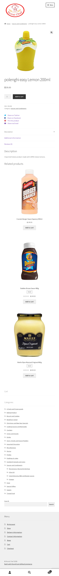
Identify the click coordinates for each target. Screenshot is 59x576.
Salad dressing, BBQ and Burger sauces (21, 476)
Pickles (9, 455)
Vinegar (11, 479)
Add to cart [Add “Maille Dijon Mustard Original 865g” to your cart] (29, 375)
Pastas (9, 451)
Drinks (9, 437)
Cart (8, 544)
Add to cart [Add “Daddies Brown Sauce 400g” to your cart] (29, 302)
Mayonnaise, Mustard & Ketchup (19, 469)
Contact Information (14, 536)
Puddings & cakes (12, 458)
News (9, 540)
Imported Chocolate (13, 444)
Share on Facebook (14, 118)
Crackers (9, 430)
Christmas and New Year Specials (17, 423)
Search (6, 501)
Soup (8, 483)
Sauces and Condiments (19, 24)
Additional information (12, 138)
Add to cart (19, 97)
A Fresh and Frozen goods (15, 409)
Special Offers (11, 486)
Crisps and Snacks (13, 434)
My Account (11, 524)
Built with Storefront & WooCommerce (18, 564)
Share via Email (13, 123)
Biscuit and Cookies (13, 416)
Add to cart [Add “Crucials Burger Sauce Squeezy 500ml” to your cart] (29, 228)
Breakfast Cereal (12, 420)
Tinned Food (11, 493)
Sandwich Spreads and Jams (16, 462)
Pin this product (13, 121)
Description (8, 132)
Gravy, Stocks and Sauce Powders (17, 441)
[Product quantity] (7, 96)
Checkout (10, 548)
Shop (9, 528)
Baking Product (12, 413)
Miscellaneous (11, 448)
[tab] (29, 132)
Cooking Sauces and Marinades (17, 427)
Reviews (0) (8, 144)
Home (8, 24)
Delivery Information (14, 532)
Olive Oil (11, 472)
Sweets (9, 490)
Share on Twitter (14, 115)
